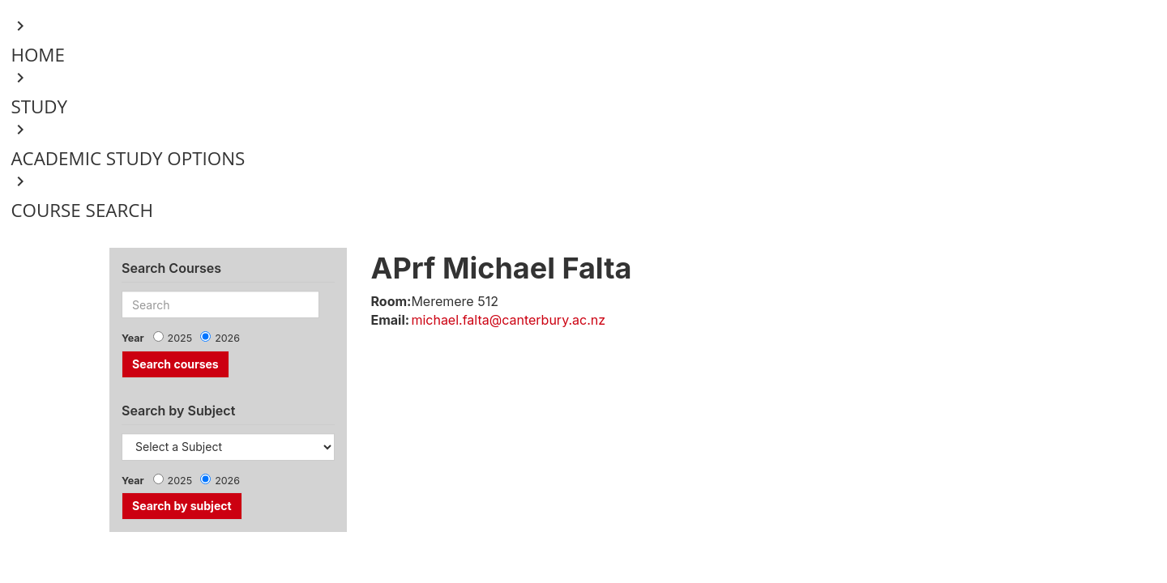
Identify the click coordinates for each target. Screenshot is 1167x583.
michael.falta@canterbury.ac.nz (508, 320)
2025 (180, 338)
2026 (227, 338)
